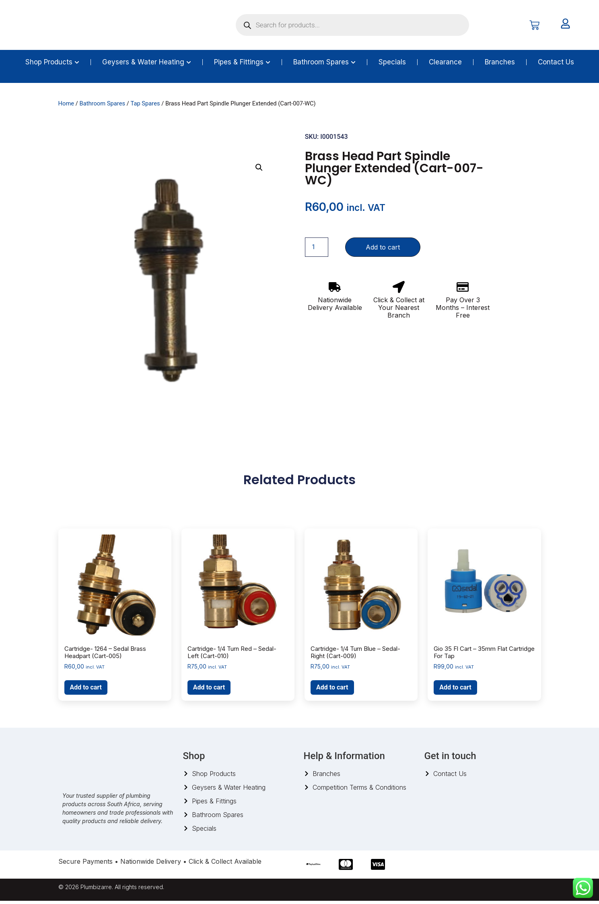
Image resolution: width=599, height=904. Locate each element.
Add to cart (383, 250)
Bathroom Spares (102, 106)
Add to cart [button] (86, 690)
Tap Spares (145, 106)
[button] (259, 170)
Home (66, 106)
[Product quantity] (316, 250)
